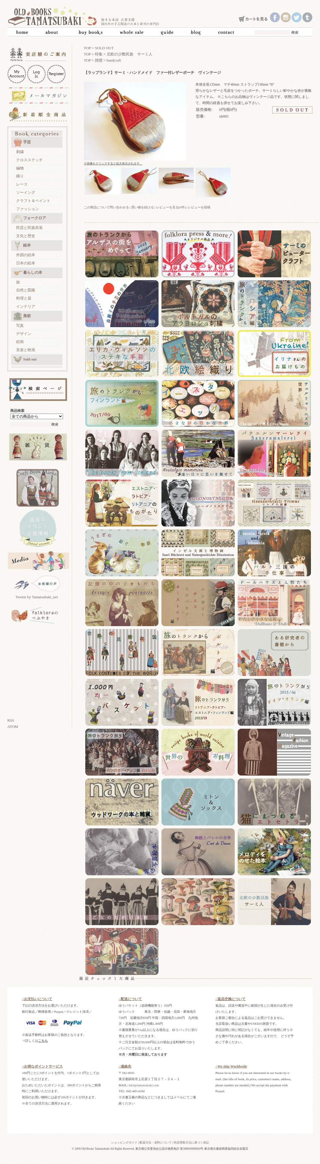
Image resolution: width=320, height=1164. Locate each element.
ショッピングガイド (124, 1142)
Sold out (25, 359)
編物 (20, 168)
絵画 (20, 341)
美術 (22, 316)
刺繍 (20, 151)
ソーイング (25, 192)
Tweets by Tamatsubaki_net (37, 597)
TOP (87, 48)
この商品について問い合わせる (106, 207)
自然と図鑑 (25, 290)
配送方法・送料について (155, 1142)
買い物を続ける (142, 207)
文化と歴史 (25, 236)
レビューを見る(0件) (171, 207)
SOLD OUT (104, 48)
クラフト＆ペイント (33, 200)
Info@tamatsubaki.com (144, 1085)
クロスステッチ (29, 160)
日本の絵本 (25, 263)
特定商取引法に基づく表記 (191, 1142)
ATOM (12, 726)
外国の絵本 (25, 255)
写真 (20, 325)
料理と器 (23, 298)
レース (22, 184)
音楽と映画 (25, 350)
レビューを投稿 (199, 207)
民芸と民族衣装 (29, 227)
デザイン (23, 334)
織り (20, 176)
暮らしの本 (27, 273)
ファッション (27, 209)
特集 (99, 54)
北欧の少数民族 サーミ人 (129, 54)
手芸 (22, 142)
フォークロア (29, 218)
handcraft (114, 60)
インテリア (25, 306)
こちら (43, 1040)
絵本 (22, 245)
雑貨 (99, 60)
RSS (10, 720)
